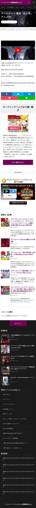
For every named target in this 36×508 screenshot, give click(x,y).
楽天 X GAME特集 (8, 428)
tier (17, 7)
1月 (7, 458)
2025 (4, 465)
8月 (23, 465)
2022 (4, 485)
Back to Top (18, 323)
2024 (4, 471)
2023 (4, 478)
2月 (10, 458)
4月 (14, 458)
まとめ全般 (10, 7)
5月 (17, 465)
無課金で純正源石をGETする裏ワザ (13, 433)
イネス (29, 7)
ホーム (2, 7)
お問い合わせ (6, 394)
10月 (28, 465)
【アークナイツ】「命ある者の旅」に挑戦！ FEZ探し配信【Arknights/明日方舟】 (23, 254)
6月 (19, 465)
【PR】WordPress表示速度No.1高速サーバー (15, 443)
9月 (26, 465)
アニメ (22, 7)
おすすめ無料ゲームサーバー (11, 423)
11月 (31, 465)
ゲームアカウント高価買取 (10, 438)
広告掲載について (8, 409)
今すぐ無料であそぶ (18, 162)
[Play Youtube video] (18, 50)
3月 (12, 458)
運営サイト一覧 (7, 414)
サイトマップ (6, 399)
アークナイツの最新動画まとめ (23, 504)
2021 (4, 492)
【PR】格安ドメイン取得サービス (12, 448)
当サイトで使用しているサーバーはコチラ (15, 419)
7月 (21, 465)
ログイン (17, 315)
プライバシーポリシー (9, 404)
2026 (4, 458)
